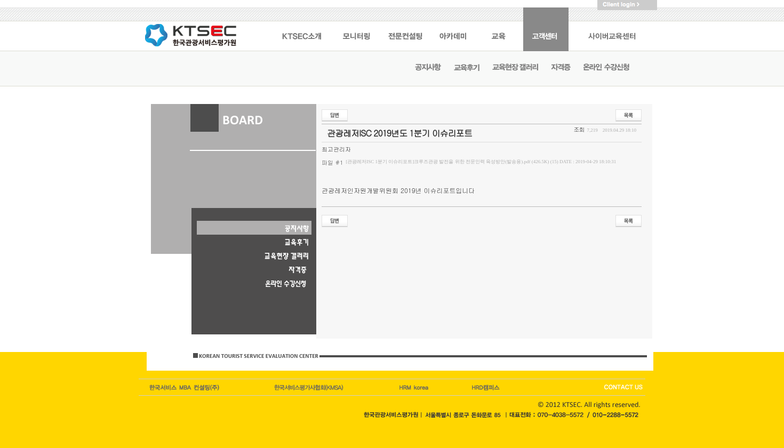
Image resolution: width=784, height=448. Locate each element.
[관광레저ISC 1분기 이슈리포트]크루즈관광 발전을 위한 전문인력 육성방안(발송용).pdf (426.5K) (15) (481, 161)
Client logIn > (627, 5)
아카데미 (453, 29)
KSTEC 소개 (301, 29)
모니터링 (356, 29)
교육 (500, 29)
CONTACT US (622, 387)
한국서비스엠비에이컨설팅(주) (184, 387)
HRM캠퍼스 (414, 387)
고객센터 (546, 29)
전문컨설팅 (405, 29)
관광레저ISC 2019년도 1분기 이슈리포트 (399, 133)
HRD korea (486, 387)
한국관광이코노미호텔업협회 (310, 387)
